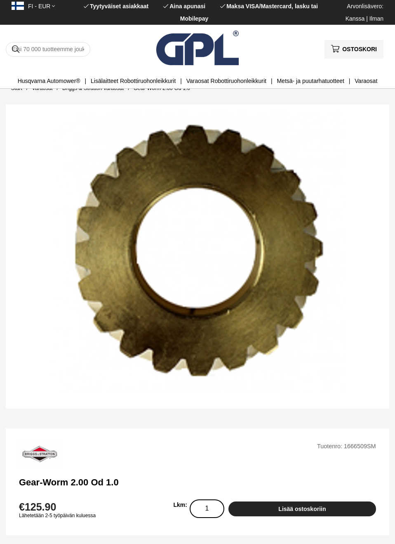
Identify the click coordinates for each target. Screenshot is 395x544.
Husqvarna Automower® (49, 81)
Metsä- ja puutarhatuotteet (310, 81)
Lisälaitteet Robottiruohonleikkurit (133, 81)
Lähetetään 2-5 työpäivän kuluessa (57, 515)
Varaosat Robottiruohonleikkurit (226, 81)
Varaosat (366, 81)
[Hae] (48, 49)
